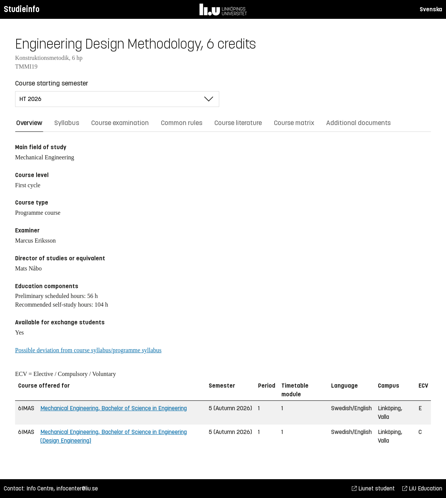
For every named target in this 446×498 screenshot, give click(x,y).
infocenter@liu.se (77, 488)
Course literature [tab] (238, 123)
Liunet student (373, 488)
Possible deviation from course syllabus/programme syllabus (88, 350)
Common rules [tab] (181, 123)
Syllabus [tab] (66, 123)
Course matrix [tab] (294, 123)
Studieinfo (22, 9)
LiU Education (422, 488)
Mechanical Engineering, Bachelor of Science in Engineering (113, 408)
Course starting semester (51, 83)
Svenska (431, 9)
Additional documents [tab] (358, 123)
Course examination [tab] (120, 123)
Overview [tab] (29, 123)
